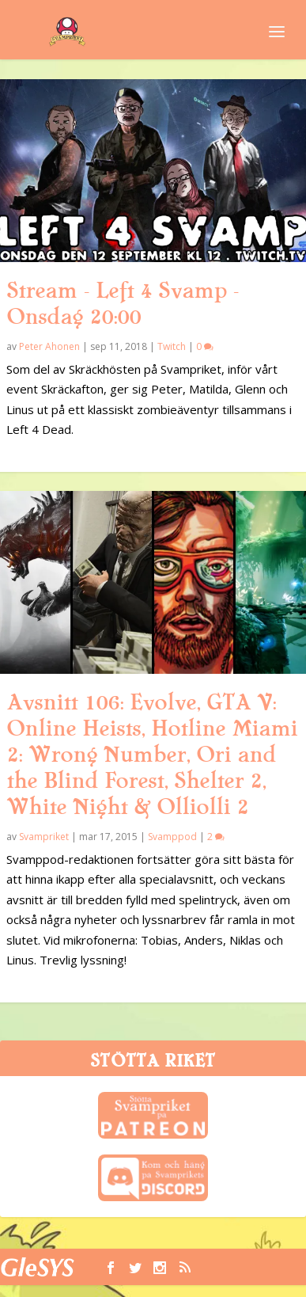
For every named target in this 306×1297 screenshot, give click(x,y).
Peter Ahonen (49, 346)
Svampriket (44, 836)
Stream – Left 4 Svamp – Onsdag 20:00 (122, 303)
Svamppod (172, 836)
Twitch (171, 346)
